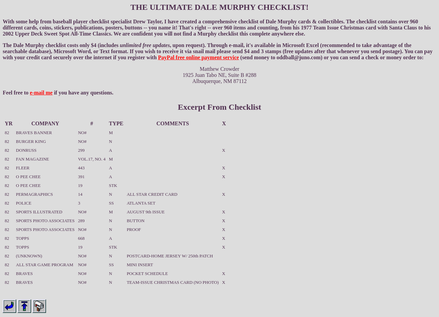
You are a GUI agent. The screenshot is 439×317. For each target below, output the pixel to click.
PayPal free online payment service (198, 57)
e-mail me (41, 93)
